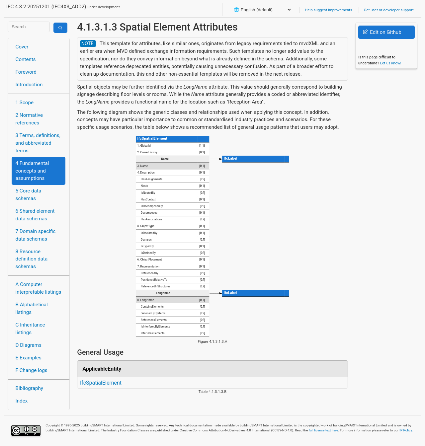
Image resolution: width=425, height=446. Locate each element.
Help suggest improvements (328, 10)
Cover (22, 47)
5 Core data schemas (29, 194)
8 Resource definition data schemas (32, 259)
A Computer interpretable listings (38, 288)
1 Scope (25, 103)
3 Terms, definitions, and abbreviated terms (38, 143)
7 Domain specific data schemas (36, 235)
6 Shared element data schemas (35, 215)
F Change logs (31, 370)
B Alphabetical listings (32, 308)
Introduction (29, 85)
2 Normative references (29, 119)
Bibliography (29, 388)
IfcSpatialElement (101, 383)
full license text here (323, 430)
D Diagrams (29, 345)
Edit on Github (382, 32)
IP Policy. (406, 430)
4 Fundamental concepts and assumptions (32, 171)
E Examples (29, 358)
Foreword (26, 72)
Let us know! (390, 63)
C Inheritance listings (30, 328)
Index (22, 401)
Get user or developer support (389, 10)
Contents (26, 59)
